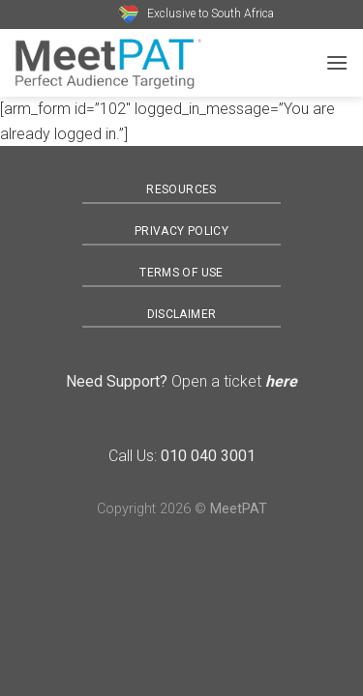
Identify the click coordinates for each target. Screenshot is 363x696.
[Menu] (336, 62)
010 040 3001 (208, 456)
